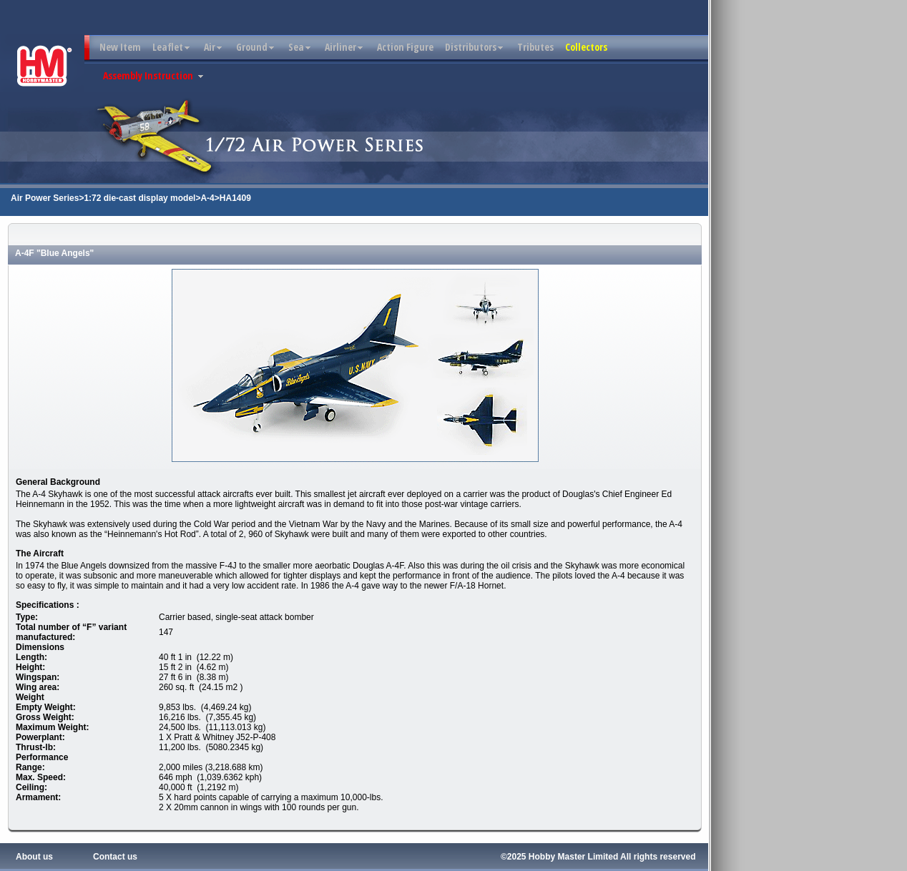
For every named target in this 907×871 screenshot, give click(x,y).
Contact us (115, 857)
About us (34, 857)
